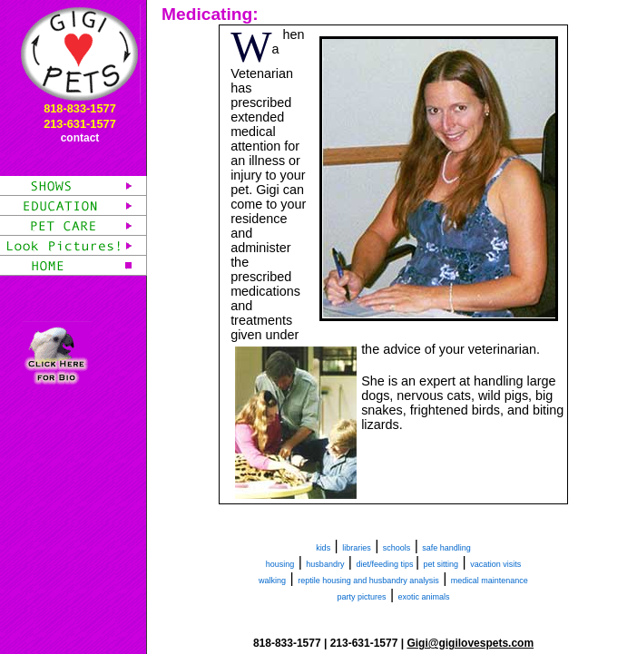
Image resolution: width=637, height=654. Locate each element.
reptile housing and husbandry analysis (368, 580)
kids (323, 547)
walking (272, 580)
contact (80, 138)
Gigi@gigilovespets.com (470, 643)
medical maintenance (489, 580)
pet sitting (441, 564)
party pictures (361, 596)
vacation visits (495, 564)
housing (280, 564)
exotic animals (424, 596)
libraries (356, 547)
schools (397, 547)
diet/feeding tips (386, 564)
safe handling (446, 547)
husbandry (325, 564)
